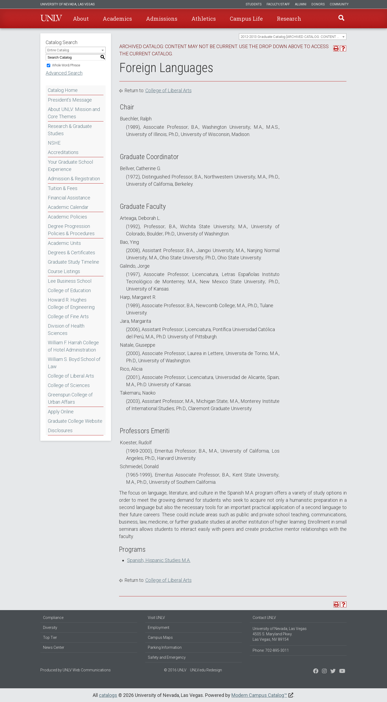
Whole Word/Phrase (66, 65)
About (81, 18)
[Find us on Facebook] (316, 671)
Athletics (203, 18)
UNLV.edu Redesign (206, 670)
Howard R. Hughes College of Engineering (71, 303)
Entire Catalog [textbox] (58, 50)
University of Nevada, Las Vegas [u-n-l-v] (67, 4)
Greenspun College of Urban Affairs (70, 398)
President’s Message (70, 100)
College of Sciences (69, 385)
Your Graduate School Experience (70, 165)
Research (289, 18)
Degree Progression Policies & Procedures (71, 229)
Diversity (50, 627)
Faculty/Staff (278, 4)
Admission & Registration (74, 178)
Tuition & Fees (62, 188)
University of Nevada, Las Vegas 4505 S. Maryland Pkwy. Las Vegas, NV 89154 (280, 634)
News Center (53, 647)
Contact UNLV (264, 617)
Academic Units (64, 243)
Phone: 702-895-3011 (271, 650)
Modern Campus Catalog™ (259, 695)
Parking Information (165, 647)
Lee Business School (69, 281)
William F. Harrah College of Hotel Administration (73, 346)
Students (253, 4)
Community (339, 4)
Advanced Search (64, 73)
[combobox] (292, 36)
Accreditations (63, 152)
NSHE (54, 143)
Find (341, 18)
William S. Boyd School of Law (74, 362)
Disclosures (60, 430)
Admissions (161, 18)
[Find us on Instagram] (333, 671)
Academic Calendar (68, 207)
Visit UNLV (156, 617)
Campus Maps (160, 637)
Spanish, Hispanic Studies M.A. (159, 560)
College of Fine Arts (68, 316)
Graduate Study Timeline (73, 262)
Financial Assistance (69, 197)
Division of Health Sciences (66, 329)
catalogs (108, 695)
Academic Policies (67, 217)
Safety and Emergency (167, 657)
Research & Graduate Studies (70, 129)
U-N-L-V (51, 18)
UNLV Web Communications (87, 670)
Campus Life (246, 18)
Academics (117, 18)
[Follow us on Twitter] (324, 671)
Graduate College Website (75, 421)
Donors (318, 4)
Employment (158, 627)
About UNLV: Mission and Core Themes (74, 112)
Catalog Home (63, 90)
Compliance (53, 617)
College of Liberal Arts (71, 376)
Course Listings (64, 271)
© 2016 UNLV (175, 670)
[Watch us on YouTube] (342, 671)
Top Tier (50, 637)
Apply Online (61, 411)
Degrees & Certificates (71, 252)
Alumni (300, 4)
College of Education (69, 290)
